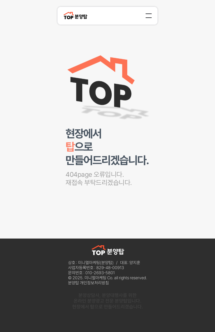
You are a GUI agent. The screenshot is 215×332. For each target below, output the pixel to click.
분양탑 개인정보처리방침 (88, 282)
